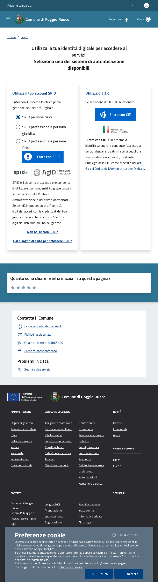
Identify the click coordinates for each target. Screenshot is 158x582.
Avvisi (116, 435)
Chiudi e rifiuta (127, 534)
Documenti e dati (21, 465)
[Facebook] (125, 19)
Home (11, 37)
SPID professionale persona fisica (44, 141)
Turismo (50, 459)
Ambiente (85, 459)
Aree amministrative (23, 429)
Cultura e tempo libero (58, 429)
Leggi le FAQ (52, 504)
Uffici (14, 435)
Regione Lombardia (19, 5)
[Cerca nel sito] (148, 19)
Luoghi (117, 459)
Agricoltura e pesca (90, 483)
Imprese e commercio (58, 441)
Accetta (131, 573)
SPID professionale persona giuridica (44, 127)
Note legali (85, 522)
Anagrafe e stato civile (58, 423)
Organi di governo (22, 423)
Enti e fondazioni (21, 441)
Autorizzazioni (88, 477)
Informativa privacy (90, 516)
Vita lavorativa (53, 435)
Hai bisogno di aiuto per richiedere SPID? (42, 240)
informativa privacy (70, 567)
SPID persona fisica (37, 117)
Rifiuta (101, 573)
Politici (15, 447)
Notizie (117, 423)
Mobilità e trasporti (57, 465)
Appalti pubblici (54, 447)
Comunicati (120, 429)
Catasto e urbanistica (58, 453)
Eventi (117, 466)
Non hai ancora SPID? (42, 231)
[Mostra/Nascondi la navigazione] (8, 17)
